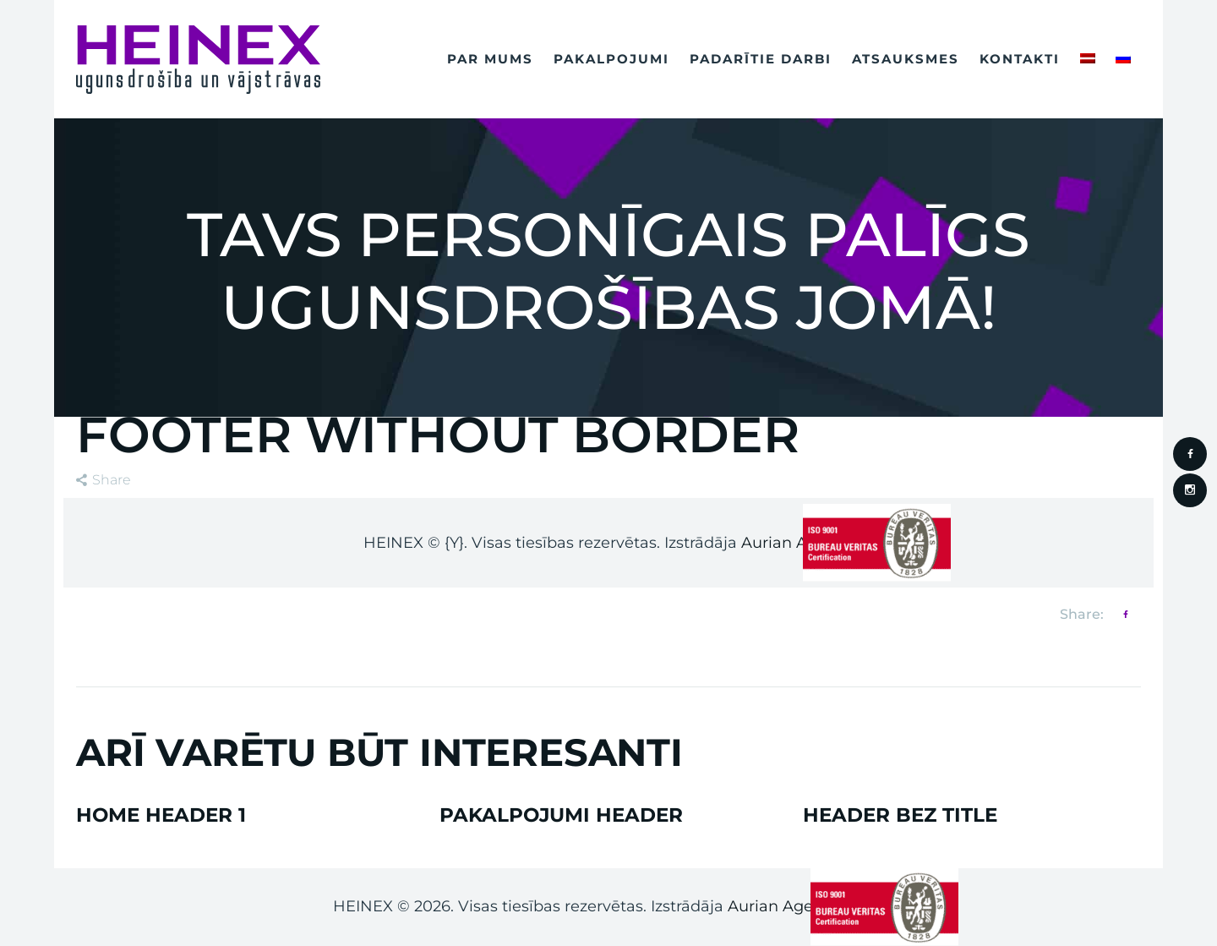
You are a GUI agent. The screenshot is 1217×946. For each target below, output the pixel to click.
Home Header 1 (161, 815)
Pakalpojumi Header (561, 815)
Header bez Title (900, 815)
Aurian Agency (784, 906)
